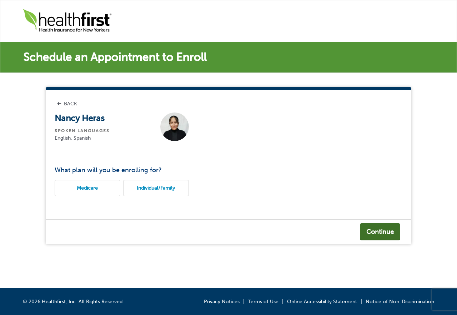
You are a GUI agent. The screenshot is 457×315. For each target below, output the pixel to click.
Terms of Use (263, 302)
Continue (380, 232)
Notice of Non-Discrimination (400, 302)
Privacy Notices (222, 302)
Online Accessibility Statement (322, 302)
